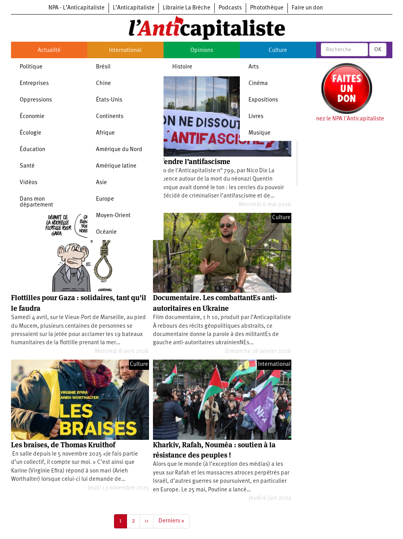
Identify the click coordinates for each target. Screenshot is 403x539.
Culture (278, 51)
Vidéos (28, 183)
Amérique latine (116, 166)
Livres (255, 117)
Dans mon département (36, 202)
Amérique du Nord (119, 150)
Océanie (106, 232)
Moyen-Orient (113, 216)
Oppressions (36, 100)
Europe (105, 199)
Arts (253, 67)
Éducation (32, 150)
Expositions (263, 100)
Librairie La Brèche (186, 8)
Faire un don (307, 8)
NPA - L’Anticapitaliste (76, 8)
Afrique (105, 133)
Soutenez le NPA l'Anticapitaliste (342, 119)
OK (377, 49)
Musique (259, 133)
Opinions (201, 51)
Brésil (103, 67)
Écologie (30, 133)
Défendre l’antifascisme (191, 161)
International (125, 51)
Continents (109, 117)
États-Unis (109, 100)
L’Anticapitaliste (134, 8)
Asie (101, 183)
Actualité (49, 51)
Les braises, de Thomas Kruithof (63, 444)
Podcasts (230, 8)
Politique (31, 67)
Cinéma (258, 84)
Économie (32, 117)
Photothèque (266, 8)
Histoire (182, 67)
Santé (27, 166)
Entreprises (34, 84)
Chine (103, 84)
